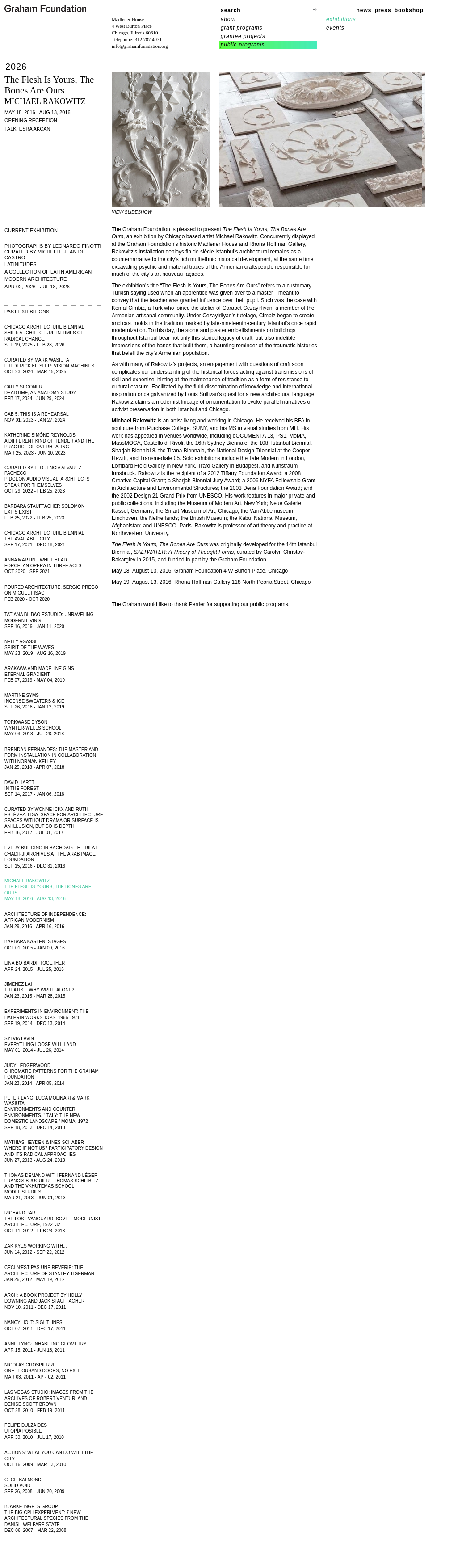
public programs (243, 45)
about (228, 19)
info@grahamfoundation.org (140, 46)
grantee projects (243, 36)
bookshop (409, 10)
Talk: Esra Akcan (27, 128)
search (231, 10)
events (335, 28)
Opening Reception (30, 120)
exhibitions (341, 19)
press (383, 10)
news (364, 10)
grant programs (242, 28)
